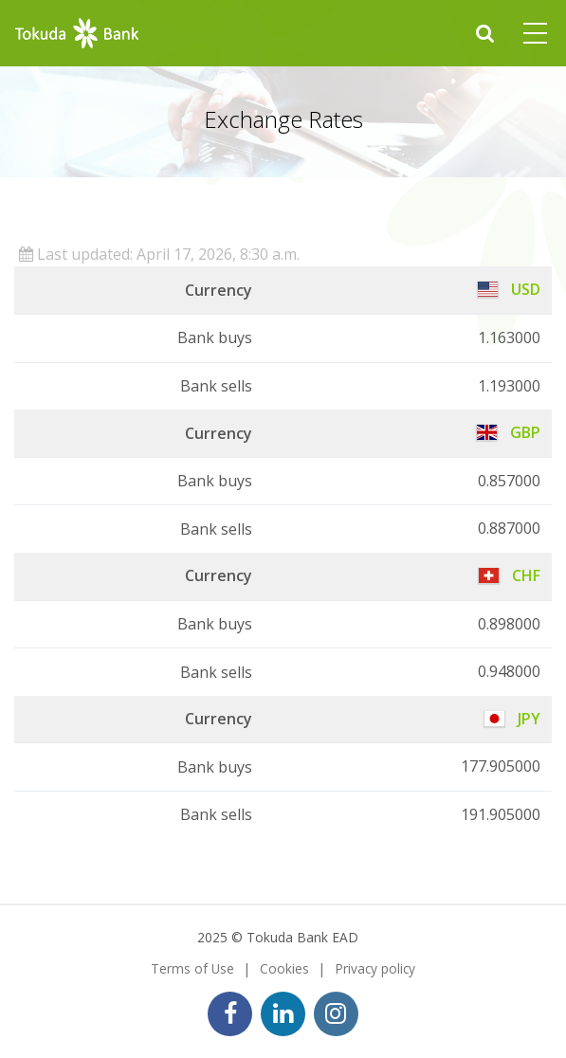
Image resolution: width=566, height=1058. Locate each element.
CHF (509, 575)
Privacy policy (375, 968)
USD (509, 289)
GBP (508, 432)
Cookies (284, 968)
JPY (512, 718)
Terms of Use (192, 968)
